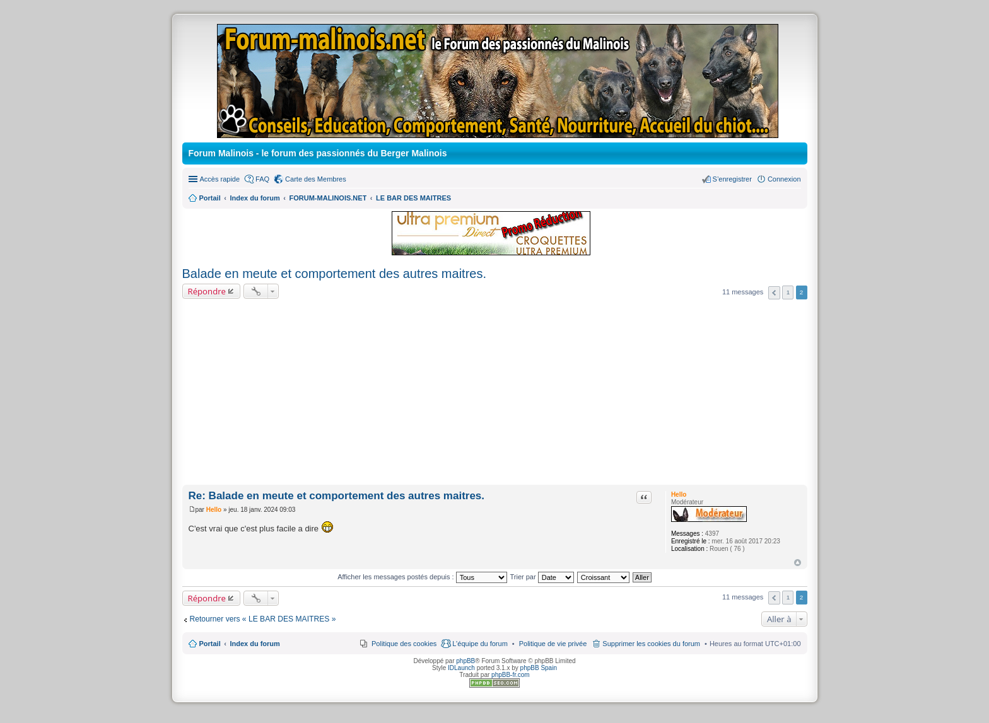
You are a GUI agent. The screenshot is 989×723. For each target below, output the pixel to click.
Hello (678, 494)
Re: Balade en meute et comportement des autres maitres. (337, 496)
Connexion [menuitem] (784, 179)
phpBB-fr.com (510, 674)
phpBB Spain (538, 667)
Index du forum (254, 643)
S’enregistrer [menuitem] (732, 179)
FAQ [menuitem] (262, 179)
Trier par (542, 577)
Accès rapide (220, 179)
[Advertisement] (494, 394)
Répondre (207, 291)
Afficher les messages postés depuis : (422, 577)
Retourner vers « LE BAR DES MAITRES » (263, 619)
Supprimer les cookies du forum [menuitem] (651, 643)
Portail (210, 198)
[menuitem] (553, 643)
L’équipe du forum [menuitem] (479, 643)
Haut (797, 562)
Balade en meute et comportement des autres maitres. (334, 274)
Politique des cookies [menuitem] (404, 643)
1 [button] (788, 292)
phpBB (465, 660)
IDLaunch (461, 667)
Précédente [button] (774, 292)
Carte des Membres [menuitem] (315, 179)
